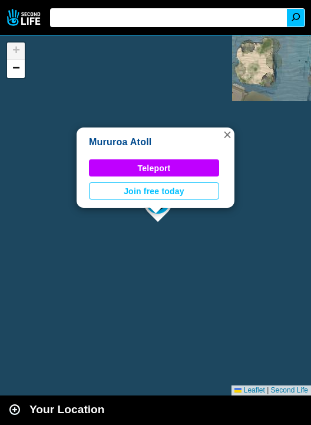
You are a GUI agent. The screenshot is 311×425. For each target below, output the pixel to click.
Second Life (25, 17)
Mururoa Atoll (120, 142)
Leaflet (249, 390)
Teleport (154, 168)
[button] (227, 135)
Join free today (154, 191)
